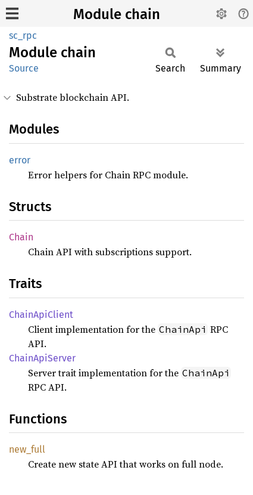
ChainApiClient (41, 314)
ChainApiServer (42, 358)
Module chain (116, 14)
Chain (21, 237)
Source (24, 68)
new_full (27, 449)
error (19, 160)
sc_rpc (23, 35)
